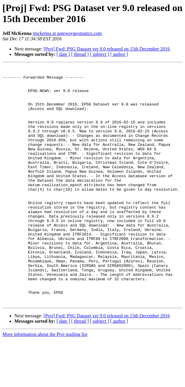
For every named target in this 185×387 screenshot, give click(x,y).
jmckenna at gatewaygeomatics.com (67, 33)
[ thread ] (80, 54)
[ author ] (119, 54)
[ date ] (63, 54)
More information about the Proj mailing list (44, 381)
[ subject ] (99, 54)
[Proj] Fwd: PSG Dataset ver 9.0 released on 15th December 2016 (107, 48)
